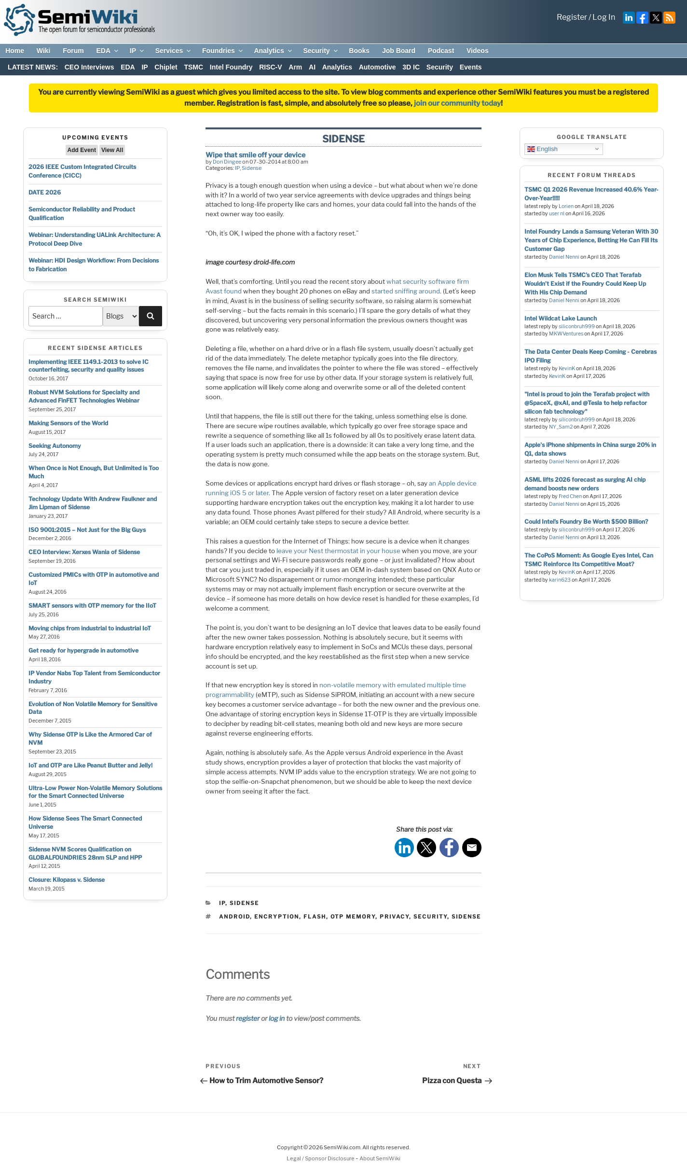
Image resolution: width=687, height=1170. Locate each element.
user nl (556, 213)
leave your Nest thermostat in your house (338, 551)
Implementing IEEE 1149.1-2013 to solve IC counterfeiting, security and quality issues (88, 366)
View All (112, 150)
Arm (295, 67)
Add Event (82, 150)
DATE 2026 (44, 192)
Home (14, 51)
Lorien (566, 206)
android (234, 916)
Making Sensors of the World (68, 423)
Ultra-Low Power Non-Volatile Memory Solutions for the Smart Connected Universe (95, 792)
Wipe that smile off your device (255, 155)
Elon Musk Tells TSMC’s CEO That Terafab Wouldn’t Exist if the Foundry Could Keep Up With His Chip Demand (585, 283)
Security (321, 51)
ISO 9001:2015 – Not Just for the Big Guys (87, 529)
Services (173, 51)
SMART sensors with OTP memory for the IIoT (92, 605)
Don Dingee (227, 161)
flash (314, 916)
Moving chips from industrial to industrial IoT (89, 628)
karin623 (560, 580)
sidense (466, 916)
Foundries (223, 51)
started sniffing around (405, 291)
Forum (73, 51)
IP (137, 51)
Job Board (398, 51)
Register (572, 17)
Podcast (441, 51)
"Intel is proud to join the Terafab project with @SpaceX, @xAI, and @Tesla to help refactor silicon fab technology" (586, 402)
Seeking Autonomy (54, 445)
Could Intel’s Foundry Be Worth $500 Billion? (586, 521)
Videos (478, 51)
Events (471, 67)
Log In (603, 17)
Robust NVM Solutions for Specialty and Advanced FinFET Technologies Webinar (83, 396)
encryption (276, 916)
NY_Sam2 (561, 427)
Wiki (44, 51)
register (248, 1018)
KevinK (567, 368)
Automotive (377, 67)
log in (277, 1018)
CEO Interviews (89, 67)
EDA (108, 51)
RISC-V (270, 67)
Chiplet (165, 67)
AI (312, 67)
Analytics (273, 51)
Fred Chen (570, 496)
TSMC (193, 67)
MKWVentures (566, 334)
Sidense (251, 168)
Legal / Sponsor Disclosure (321, 1158)
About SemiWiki (379, 1158)
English (542, 149)
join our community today (457, 103)
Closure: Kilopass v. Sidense (66, 879)
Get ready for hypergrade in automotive (83, 650)
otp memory (352, 916)
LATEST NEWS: (33, 67)
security (430, 916)
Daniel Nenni (564, 257)
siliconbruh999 (577, 326)
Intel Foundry (231, 67)
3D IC (411, 67)
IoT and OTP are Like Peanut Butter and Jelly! (90, 765)
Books (359, 51)
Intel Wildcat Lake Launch (560, 318)
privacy (394, 916)
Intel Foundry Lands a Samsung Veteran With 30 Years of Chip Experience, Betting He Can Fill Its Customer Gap (591, 240)
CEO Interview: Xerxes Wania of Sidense (84, 552)
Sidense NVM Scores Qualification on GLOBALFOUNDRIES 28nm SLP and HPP (85, 853)
